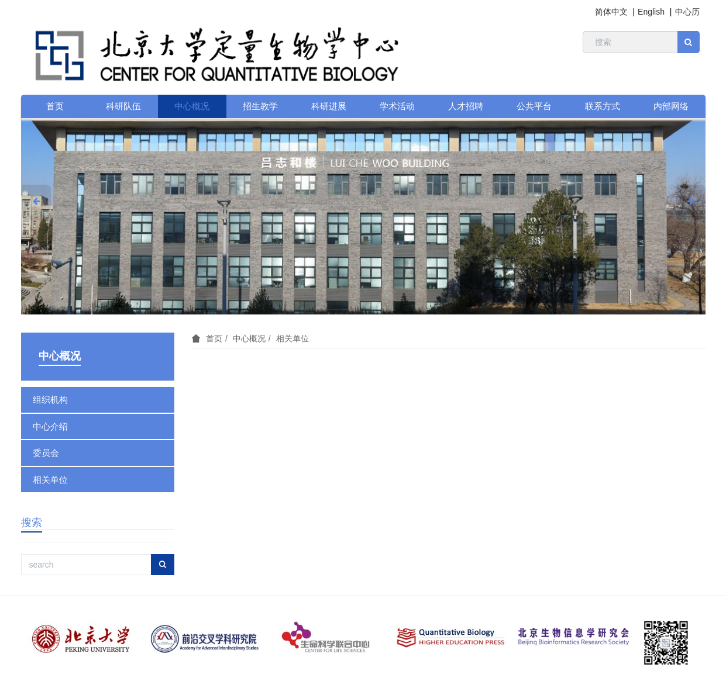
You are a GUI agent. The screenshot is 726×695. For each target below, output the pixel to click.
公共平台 (534, 106)
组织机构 (50, 399)
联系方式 (602, 106)
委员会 (46, 453)
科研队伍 (123, 106)
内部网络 (671, 106)
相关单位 (292, 338)
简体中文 (611, 11)
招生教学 (260, 106)
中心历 (687, 11)
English (651, 11)
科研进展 (328, 106)
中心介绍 (50, 426)
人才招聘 (465, 106)
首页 (55, 106)
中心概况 (191, 106)
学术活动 (397, 106)
